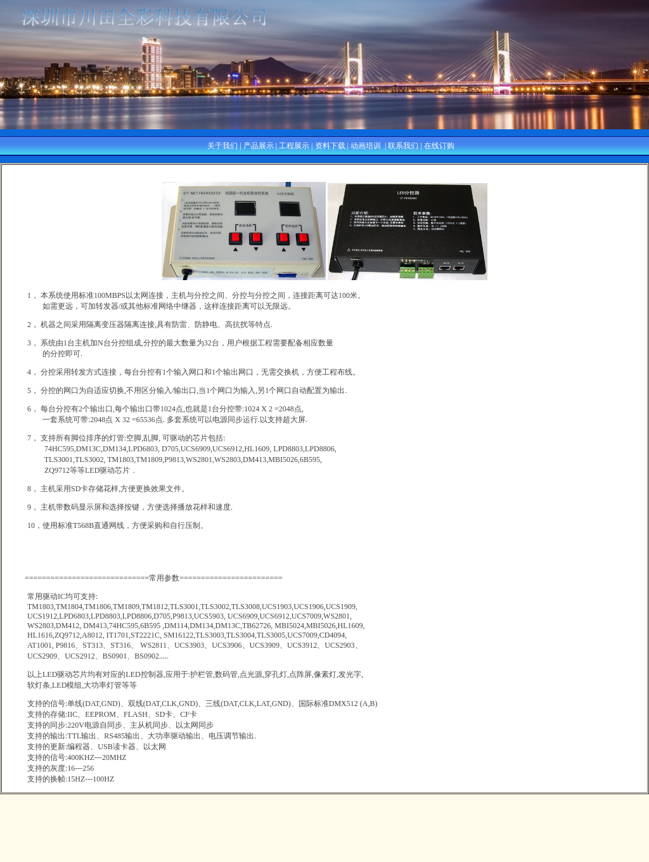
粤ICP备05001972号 (324, 855)
